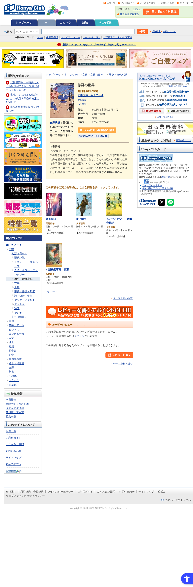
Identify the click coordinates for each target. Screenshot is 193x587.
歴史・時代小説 (23, 278)
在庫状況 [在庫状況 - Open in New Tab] (55, 122)
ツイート (52, 291)
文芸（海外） (19, 316)
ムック (13, 384)
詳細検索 (156, 31)
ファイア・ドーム (70, 37)
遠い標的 (81, 219)
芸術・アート (16, 325)
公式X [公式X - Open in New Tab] (161, 491)
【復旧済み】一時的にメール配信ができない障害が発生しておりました (22, 86)
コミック (65, 22)
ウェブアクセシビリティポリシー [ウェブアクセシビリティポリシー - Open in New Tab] (25, 495)
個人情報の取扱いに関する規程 (157, 188)
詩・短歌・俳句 (23, 295)
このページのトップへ (178, 500)
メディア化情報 (15, 408)
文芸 (11, 249)
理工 (11, 342)
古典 (16, 283)
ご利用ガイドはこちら (177, 86)
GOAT (40, 37)
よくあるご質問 (147, 3)
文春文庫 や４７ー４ (90, 95)
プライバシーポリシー (60, 491)
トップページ (24, 22)
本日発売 (11, 399)
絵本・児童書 (16, 363)
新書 (11, 371)
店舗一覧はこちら (165, 117)
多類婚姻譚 (52, 37)
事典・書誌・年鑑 (24, 291)
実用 (11, 321)
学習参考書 (15, 359)
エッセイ (19, 304)
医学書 (13, 350)
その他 (18, 312)
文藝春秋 (82, 100)
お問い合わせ (167, 3)
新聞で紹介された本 (17, 403)
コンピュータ (16, 333)
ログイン (136, 9)
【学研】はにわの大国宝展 (117, 37)
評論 (16, 308)
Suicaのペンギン (91, 37)
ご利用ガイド (127, 3)
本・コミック (13, 245)
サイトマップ (186, 3)
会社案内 (11, 491)
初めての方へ (13, 464)
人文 (11, 337)
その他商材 (106, 22)
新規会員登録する (129, 14)
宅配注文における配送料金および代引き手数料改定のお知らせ (22, 98)
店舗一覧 (111, 3)
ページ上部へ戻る (123, 298)
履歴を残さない (183, 140)
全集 (16, 287)
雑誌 (85, 22)
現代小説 (19, 257)
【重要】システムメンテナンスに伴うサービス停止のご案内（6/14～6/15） (99, 44)
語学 (11, 354)
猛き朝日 (51, 219)
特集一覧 (11, 416)
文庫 (11, 367)
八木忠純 (82, 103)
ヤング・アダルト (24, 299)
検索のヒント (169, 31)
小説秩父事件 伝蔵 (57, 269)
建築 (11, 346)
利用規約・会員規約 (32, 491)
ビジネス (14, 329)
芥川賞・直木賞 (15, 412)
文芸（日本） (19, 253)
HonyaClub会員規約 (152, 185)
